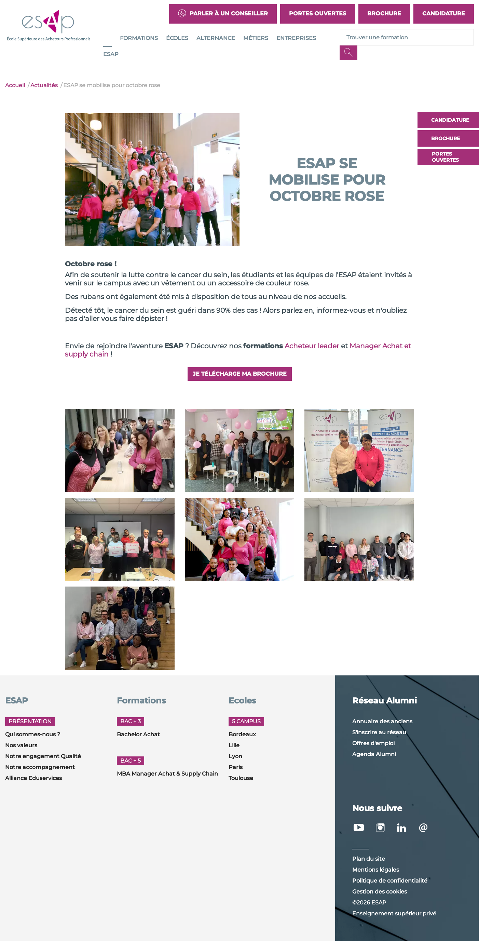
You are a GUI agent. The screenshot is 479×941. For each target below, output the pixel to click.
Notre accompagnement (40, 767)
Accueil (15, 85)
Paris (236, 767)
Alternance (215, 38)
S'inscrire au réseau (379, 732)
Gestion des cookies (379, 891)
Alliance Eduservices (33, 778)
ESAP (111, 54)
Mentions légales (375, 869)
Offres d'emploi (373, 743)
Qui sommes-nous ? (32, 734)
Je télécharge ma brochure (240, 374)
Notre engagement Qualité (43, 756)
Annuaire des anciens (382, 721)
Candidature (443, 13)
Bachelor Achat (138, 734)
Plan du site (368, 859)
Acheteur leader (312, 346)
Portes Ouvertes (317, 13)
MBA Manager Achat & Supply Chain (167, 773)
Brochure (384, 13)
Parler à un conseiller (223, 13)
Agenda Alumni (374, 754)
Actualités (44, 85)
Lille (234, 745)
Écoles (177, 38)
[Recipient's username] (407, 37)
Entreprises (296, 38)
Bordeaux (242, 734)
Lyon (235, 756)
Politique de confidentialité (389, 880)
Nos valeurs (21, 745)
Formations (139, 38)
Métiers (255, 38)
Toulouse (241, 778)
